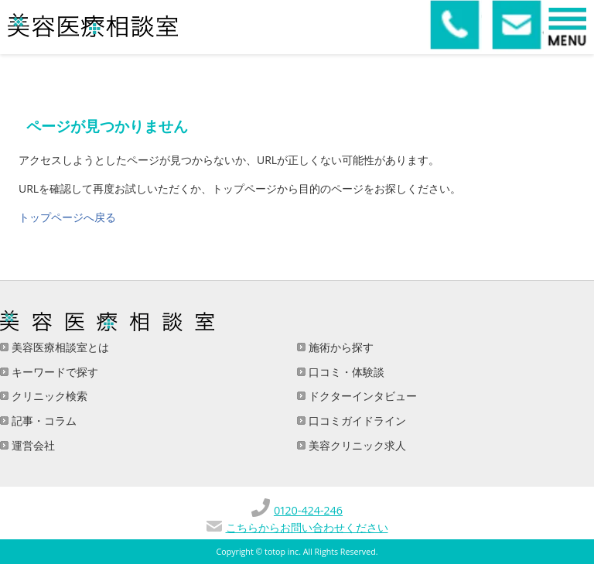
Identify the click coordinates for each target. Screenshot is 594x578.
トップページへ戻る (67, 217)
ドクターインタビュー (361, 395)
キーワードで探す (53, 371)
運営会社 (32, 445)
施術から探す (340, 347)
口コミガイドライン (356, 420)
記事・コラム (43, 420)
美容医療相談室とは (59, 347)
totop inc (282, 551)
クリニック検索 (48, 395)
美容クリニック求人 (356, 445)
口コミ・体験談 (345, 371)
